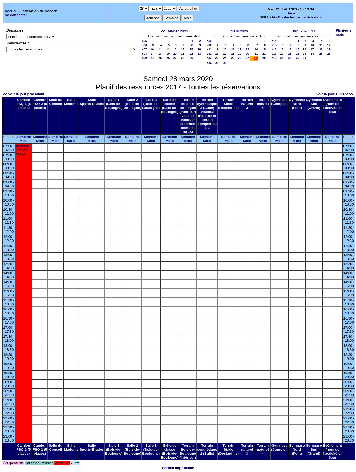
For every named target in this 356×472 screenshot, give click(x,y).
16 (199, 49)
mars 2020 (239, 31)
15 (191, 49)
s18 (274, 58)
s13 (209, 58)
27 (175, 58)
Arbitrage (23, 146)
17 (152, 53)
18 (160, 53)
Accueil (11, 11)
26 (168, 58)
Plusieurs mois (344, 32)
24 (152, 58)
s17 (274, 53)
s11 (209, 49)
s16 (274, 49)
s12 (209, 53)
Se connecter (16, 15)
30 (216, 63)
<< (163, 31)
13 (175, 49)
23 (199, 53)
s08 (144, 53)
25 (160, 58)
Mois (23, 141)
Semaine (23, 137)
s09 (144, 58)
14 (182, 49)
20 (175, 53)
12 (168, 49)
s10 (209, 45)
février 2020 (178, 31)
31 (224, 63)
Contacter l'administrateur (300, 17)
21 (182, 53)
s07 (144, 49)
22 (191, 53)
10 (152, 49)
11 (160, 49)
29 (191, 58)
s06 (144, 45)
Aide (291, 13)
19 (168, 53)
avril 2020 (300, 31)
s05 (144, 40)
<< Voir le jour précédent (23, 94)
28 (182, 58)
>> (313, 31)
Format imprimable (178, 468)
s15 (274, 45)
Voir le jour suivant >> (334, 94)
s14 (209, 63)
